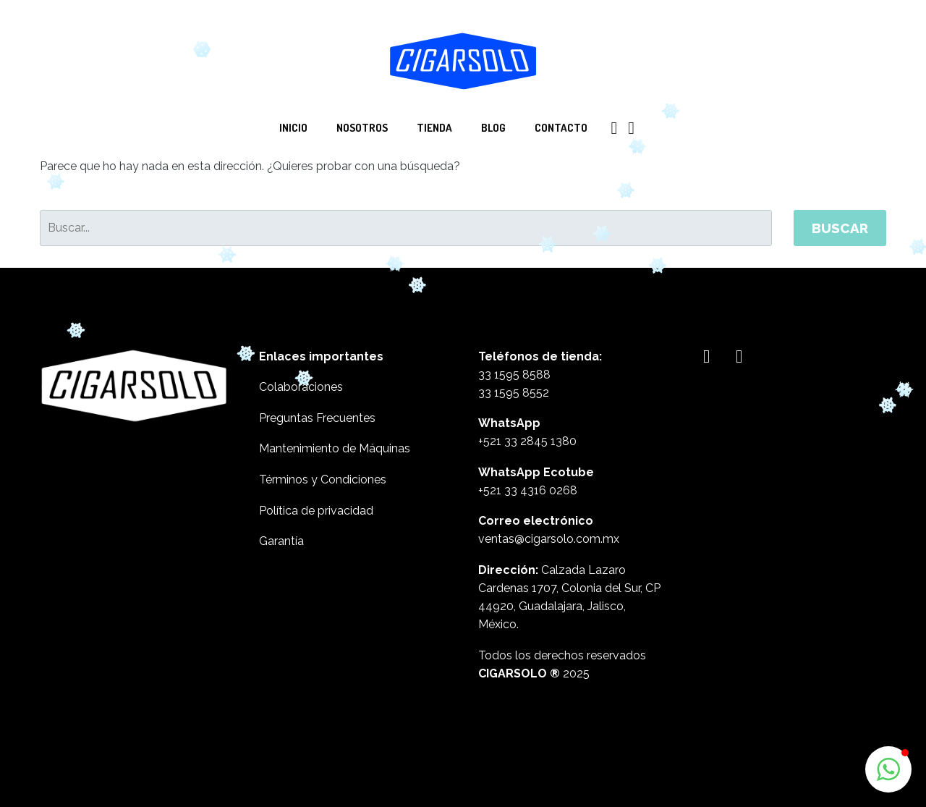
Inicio (293, 128)
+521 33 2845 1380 (527, 441)
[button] (888, 769)
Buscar (840, 228)
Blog (493, 128)
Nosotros (362, 128)
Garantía (281, 541)
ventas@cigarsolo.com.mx (548, 539)
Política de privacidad (316, 510)
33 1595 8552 (513, 393)
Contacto (561, 128)
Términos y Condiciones (322, 479)
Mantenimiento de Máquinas (334, 448)
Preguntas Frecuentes (317, 418)
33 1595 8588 (514, 374)
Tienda (434, 128)
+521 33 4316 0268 (527, 490)
